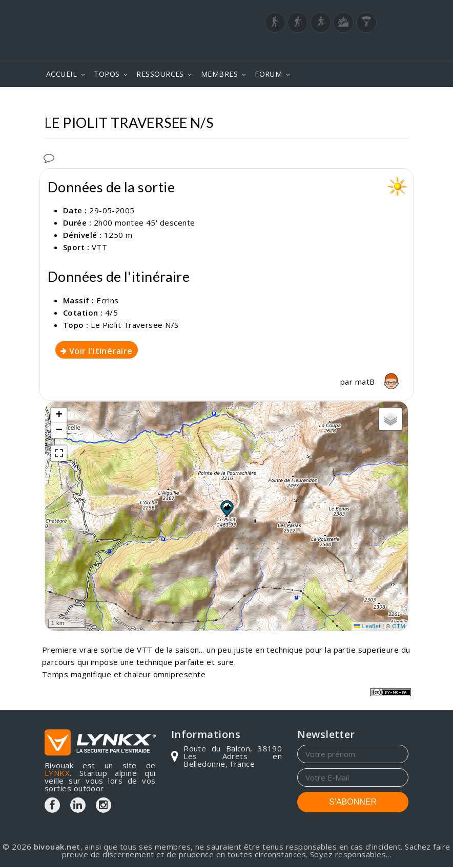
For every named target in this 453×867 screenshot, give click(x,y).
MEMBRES (219, 74)
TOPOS (106, 74)
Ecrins (107, 300)
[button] (226, 508)
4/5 (111, 312)
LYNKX (57, 773)
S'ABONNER (353, 801)
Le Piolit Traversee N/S (134, 325)
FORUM (268, 74)
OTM (398, 626)
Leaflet (367, 626)
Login (358, 49)
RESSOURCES (160, 74)
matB (379, 381)
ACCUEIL (61, 74)
